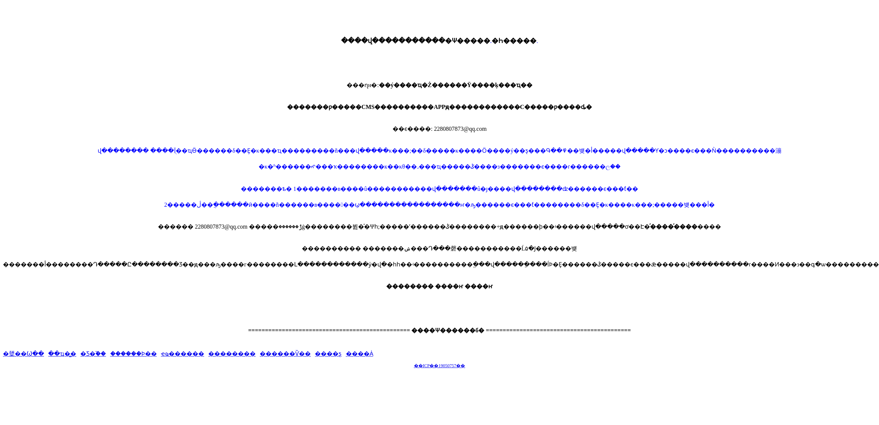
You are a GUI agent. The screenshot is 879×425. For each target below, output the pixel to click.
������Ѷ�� (285, 354)
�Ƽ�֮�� (93, 354)
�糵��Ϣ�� (23, 354)
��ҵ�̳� (62, 354)
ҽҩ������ (182, 354)
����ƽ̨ (328, 354)
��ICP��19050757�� (439, 365)
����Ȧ (359, 354)
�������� (232, 354)
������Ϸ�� (133, 354)
